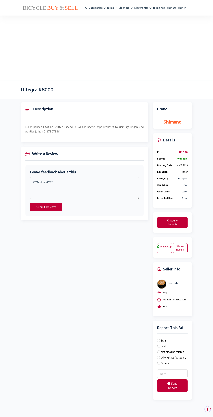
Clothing (126, 7)
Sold (163, 346)
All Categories (95, 7)
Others (165, 363)
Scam (164, 340)
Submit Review (46, 207)
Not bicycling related (172, 351)
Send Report (172, 386)
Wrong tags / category (173, 357)
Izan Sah (173, 283)
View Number (180, 248)
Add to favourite (172, 222)
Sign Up (171, 7)
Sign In (182, 7)
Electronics (143, 7)
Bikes (112, 7)
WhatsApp (164, 246)
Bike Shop (159, 7)
